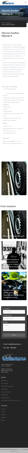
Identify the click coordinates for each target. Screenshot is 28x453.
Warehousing (4, 380)
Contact (3, 411)
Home (2, 22)
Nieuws (3, 420)
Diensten (3, 414)
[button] (26, 2)
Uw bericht (5, 322)
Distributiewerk (4, 394)
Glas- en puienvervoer (6, 392)
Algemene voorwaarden (20, 449)
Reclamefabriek (14, 451)
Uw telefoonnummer (7, 315)
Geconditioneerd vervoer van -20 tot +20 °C (11, 400)
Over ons (3, 409)
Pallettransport (4, 389)
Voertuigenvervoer (5, 397)
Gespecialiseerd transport (7, 386)
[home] (8, 3)
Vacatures (8, 22)
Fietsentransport (5, 383)
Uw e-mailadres (6, 308)
